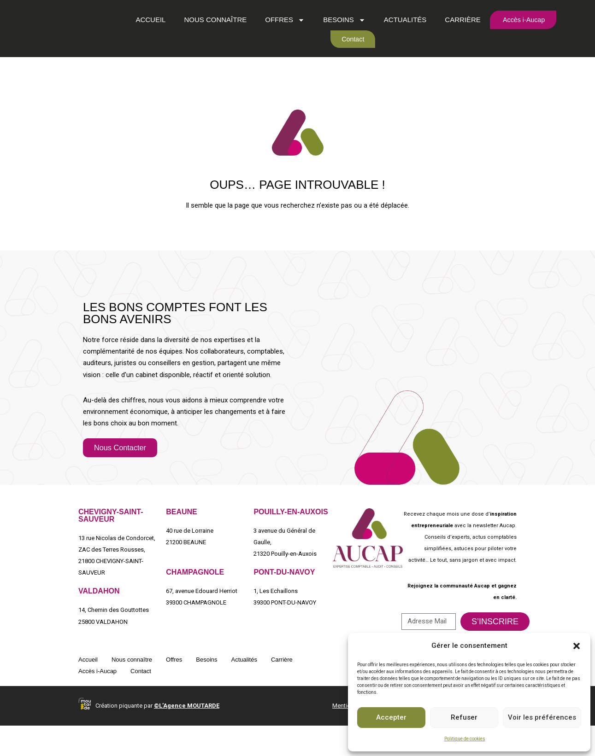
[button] (576, 646)
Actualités (399, 33)
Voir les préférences (542, 717)
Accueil (145, 33)
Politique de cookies (464, 738)
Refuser (464, 717)
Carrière (457, 33)
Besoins (339, 33)
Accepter (391, 717)
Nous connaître (209, 33)
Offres (279, 33)
